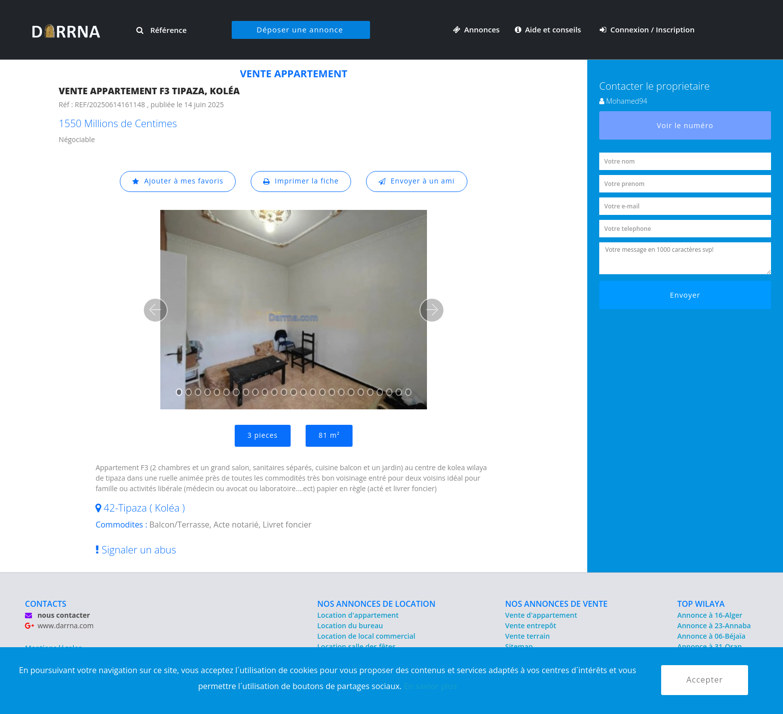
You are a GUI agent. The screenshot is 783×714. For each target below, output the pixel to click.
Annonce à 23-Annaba (714, 625)
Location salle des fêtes (356, 646)
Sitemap (519, 646)
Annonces (476, 29)
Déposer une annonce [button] (300, 29)
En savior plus (430, 686)
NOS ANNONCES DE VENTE (556, 603)
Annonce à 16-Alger (709, 615)
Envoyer (685, 295)
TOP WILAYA (701, 603)
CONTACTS (45, 603)
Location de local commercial (366, 636)
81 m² (329, 435)
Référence (161, 30)
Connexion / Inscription (647, 29)
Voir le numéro (685, 125)
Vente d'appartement (541, 615)
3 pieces (262, 435)
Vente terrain (527, 636)
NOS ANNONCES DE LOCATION (376, 603)
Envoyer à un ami (417, 181)
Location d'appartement (357, 615)
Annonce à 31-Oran (709, 646)
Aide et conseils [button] (549, 29)
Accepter (704, 680)
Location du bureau (350, 625)
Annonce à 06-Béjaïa (711, 636)
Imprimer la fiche (301, 181)
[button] (155, 310)
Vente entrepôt (530, 625)
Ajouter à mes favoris (177, 181)
